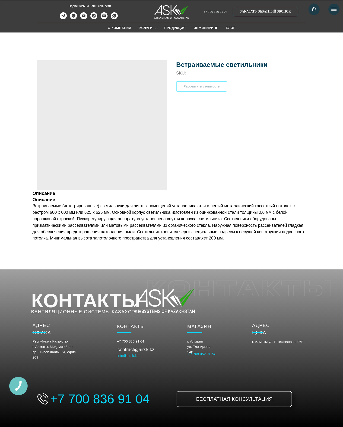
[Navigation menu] (334, 9)
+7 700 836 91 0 (129, 341)
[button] (265, 11)
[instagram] (93, 18)
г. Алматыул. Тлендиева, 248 (199, 346)
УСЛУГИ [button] (146, 28)
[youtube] (83, 18)
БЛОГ (230, 28)
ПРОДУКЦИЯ (175, 28)
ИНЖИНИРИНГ (206, 28)
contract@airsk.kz (136, 349)
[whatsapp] (73, 18)
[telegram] (63, 18)
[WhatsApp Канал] (114, 18)
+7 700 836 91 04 (215, 11)
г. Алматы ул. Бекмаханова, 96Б (278, 342)
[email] (104, 18)
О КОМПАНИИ (119, 28)
